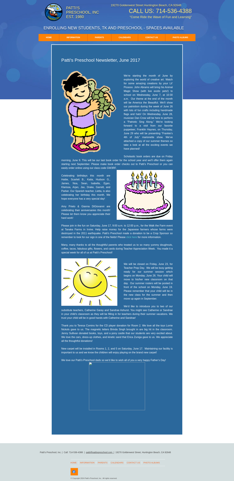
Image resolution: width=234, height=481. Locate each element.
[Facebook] (74, 472)
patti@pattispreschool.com (100, 452)
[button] (73, 37)
